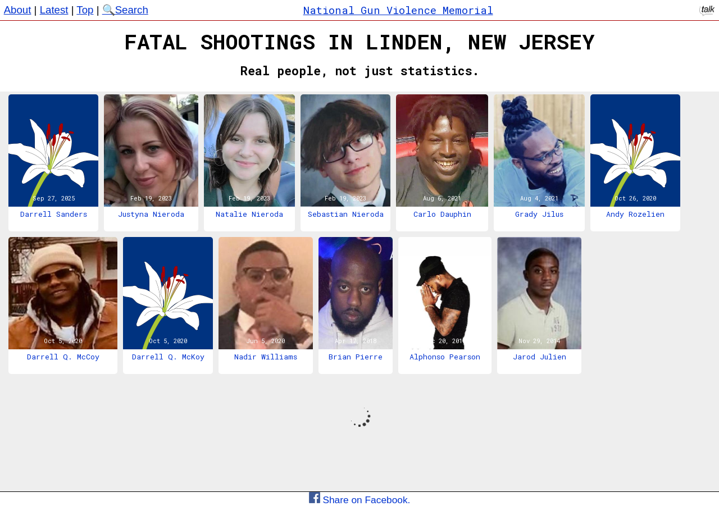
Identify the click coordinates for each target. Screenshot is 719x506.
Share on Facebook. (360, 499)
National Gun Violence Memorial (398, 10)
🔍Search (125, 10)
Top (84, 10)
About (17, 10)
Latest (54, 10)
